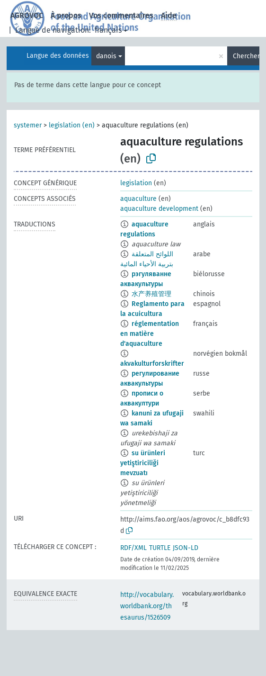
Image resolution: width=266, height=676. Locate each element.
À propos (66, 15)
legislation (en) (72, 125)
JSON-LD (185, 548)
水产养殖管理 (151, 294)
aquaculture (138, 199)
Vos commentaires (121, 15)
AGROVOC (26, 15)
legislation (136, 183)
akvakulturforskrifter (152, 364)
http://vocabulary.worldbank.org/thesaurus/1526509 (147, 606)
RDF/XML (133, 548)
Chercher (246, 56)
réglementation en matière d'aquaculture (149, 334)
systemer (28, 125)
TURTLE (159, 548)
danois (106, 56)
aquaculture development (159, 209)
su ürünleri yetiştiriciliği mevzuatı (142, 463)
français (108, 30)
